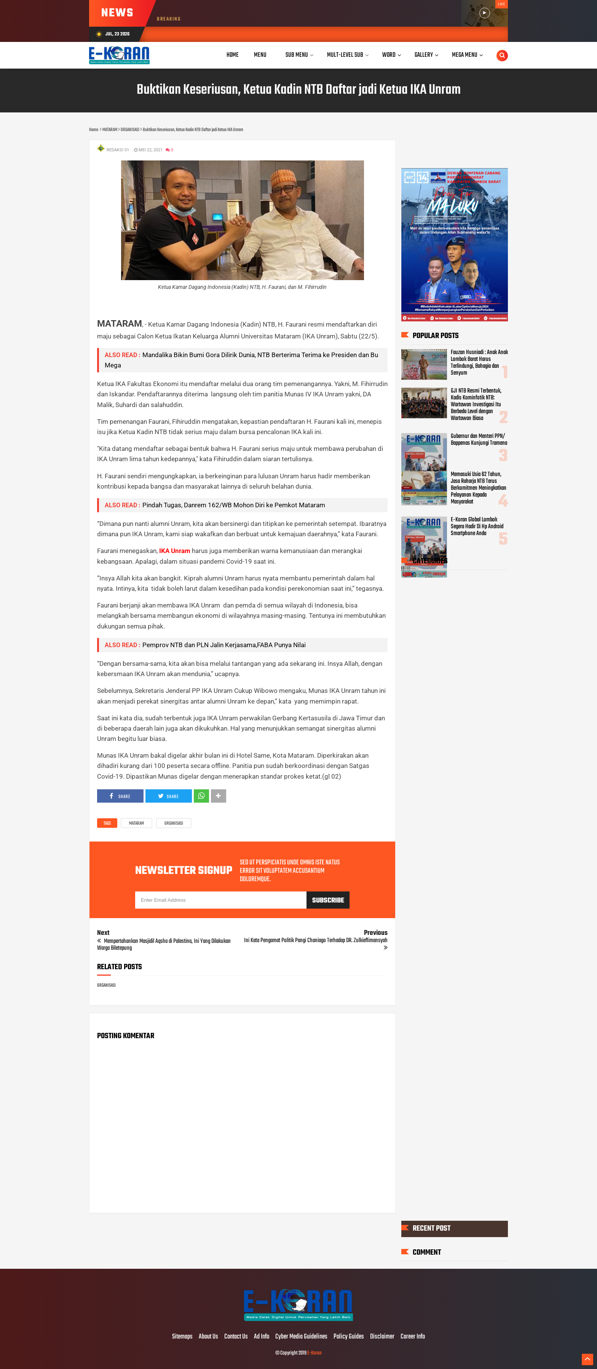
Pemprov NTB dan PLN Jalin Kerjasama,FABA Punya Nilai (224, 645)
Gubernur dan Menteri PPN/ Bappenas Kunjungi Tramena (479, 439)
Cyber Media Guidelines (301, 1337)
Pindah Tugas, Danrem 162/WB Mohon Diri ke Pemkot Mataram (233, 505)
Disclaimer (382, 1337)
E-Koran (314, 1353)
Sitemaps (182, 1337)
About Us (208, 1337)
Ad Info (261, 1337)
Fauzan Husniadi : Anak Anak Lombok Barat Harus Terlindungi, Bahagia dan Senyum (479, 363)
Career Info (413, 1337)
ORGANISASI (173, 823)
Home (233, 55)
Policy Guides (349, 1337)
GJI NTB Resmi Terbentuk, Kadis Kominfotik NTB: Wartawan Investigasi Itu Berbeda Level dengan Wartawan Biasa (476, 404)
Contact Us (236, 1337)
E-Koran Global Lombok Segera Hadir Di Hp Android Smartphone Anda (477, 527)
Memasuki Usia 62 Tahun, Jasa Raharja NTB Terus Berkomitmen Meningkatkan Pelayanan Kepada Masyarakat (478, 488)
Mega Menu (464, 55)
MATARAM (136, 823)
